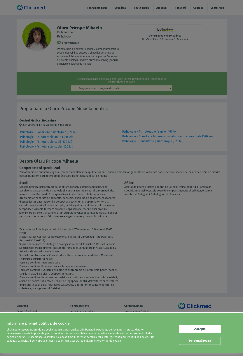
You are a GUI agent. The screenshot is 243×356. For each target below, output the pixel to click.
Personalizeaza (200, 340)
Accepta (200, 329)
